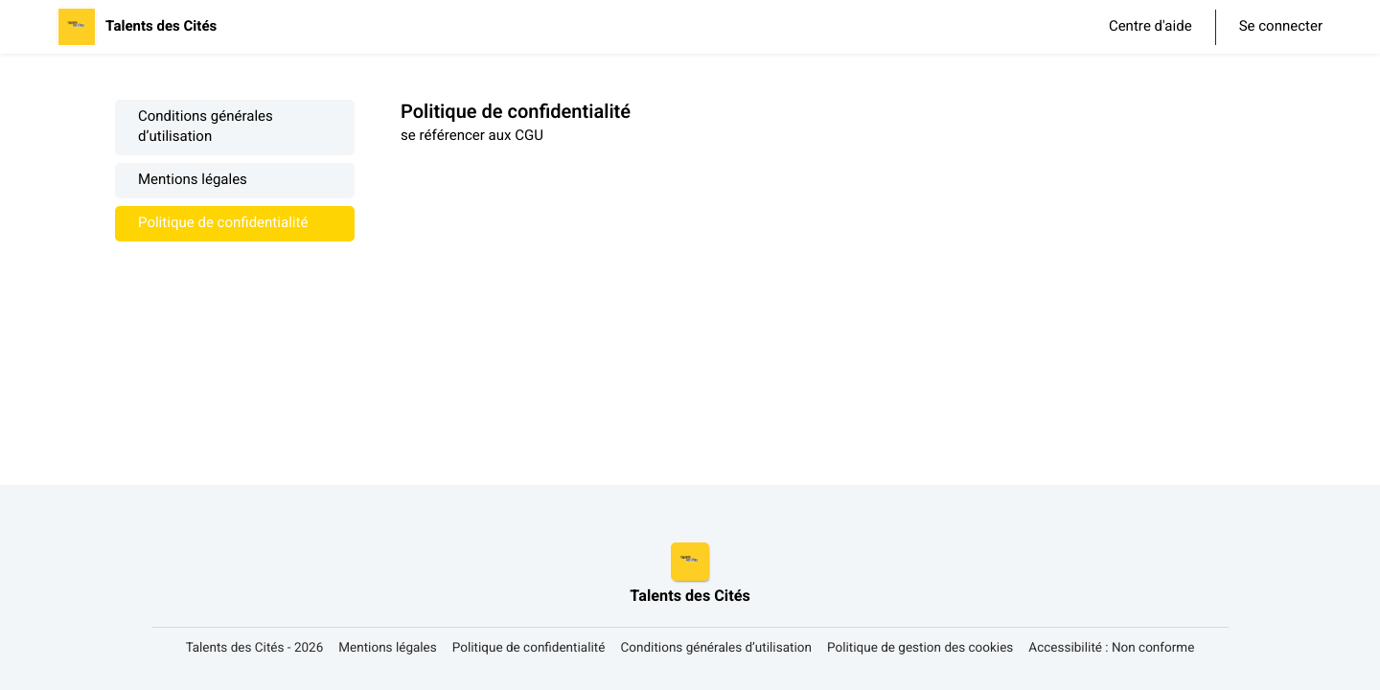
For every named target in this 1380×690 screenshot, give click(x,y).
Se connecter (1280, 27)
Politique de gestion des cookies (920, 648)
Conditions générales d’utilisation (205, 127)
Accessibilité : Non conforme (1111, 648)
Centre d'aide (1150, 26)
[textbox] (833, 136)
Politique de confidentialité (223, 224)
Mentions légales (192, 181)
